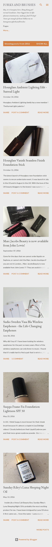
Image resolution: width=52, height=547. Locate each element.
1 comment (17, 359)
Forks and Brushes (19, 5)
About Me (19, 30)
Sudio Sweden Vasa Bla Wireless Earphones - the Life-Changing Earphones (23, 326)
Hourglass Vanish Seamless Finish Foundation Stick (24, 162)
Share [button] (6, 112)
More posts (43, 530)
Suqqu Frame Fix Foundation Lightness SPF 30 (21, 409)
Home (6, 30)
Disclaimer (35, 30)
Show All (41, 43)
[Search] (40, 4)
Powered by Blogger (26, 539)
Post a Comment (20, 112)
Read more (43, 112)
